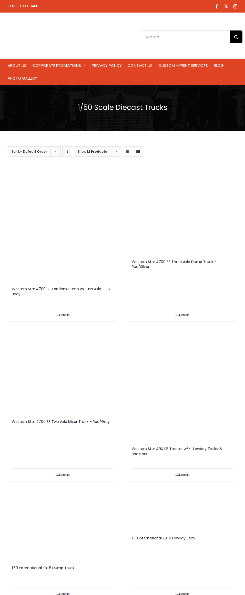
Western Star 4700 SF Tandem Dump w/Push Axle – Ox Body (61, 291)
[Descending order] (67, 151)
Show (92, 151)
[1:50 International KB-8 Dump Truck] (62, 526)
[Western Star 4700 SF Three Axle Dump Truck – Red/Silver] (182, 213)
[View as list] (138, 151)
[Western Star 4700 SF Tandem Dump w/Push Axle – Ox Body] (62, 226)
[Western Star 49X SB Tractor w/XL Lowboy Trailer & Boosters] (182, 386)
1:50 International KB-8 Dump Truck (43, 567)
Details (64, 315)
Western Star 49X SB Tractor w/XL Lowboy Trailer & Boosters (177, 451)
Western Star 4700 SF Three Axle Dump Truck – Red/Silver (174, 264)
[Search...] (185, 36)
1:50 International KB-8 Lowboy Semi (164, 538)
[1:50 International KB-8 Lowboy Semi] (182, 511)
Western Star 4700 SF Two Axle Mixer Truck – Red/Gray (61, 421)
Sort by (29, 151)
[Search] (236, 36)
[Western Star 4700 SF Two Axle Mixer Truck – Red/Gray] (62, 373)
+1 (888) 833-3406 (23, 6)
